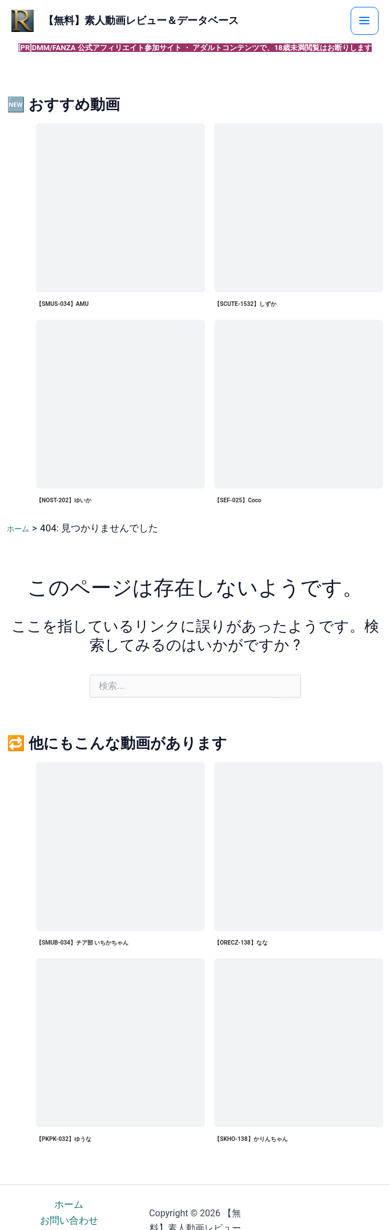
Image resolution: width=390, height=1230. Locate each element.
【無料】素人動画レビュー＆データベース (181, 21)
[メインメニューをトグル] (375, 21)
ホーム (68, 1205)
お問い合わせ (69, 1221)
